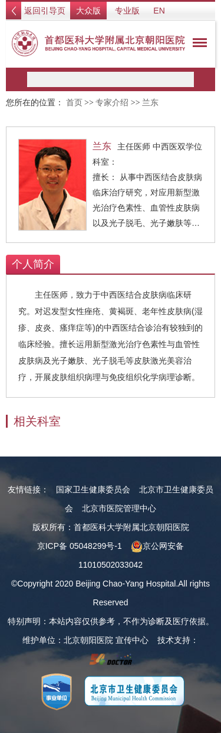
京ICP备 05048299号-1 (79, 546)
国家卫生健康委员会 (93, 489)
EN (158, 10)
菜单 (197, 44)
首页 (74, 102)
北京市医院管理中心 (119, 508)
